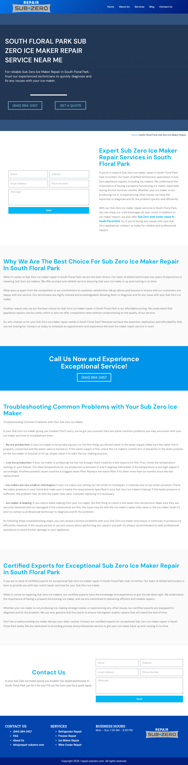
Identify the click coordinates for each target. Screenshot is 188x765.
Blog (151, 6)
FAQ (15, 736)
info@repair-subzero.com (28, 744)
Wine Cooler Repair (70, 744)
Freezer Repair (67, 736)
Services (139, 6)
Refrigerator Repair (70, 731)
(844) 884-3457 (22, 731)
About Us (124, 6)
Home (110, 6)
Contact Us (165, 6)
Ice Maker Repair (68, 740)
